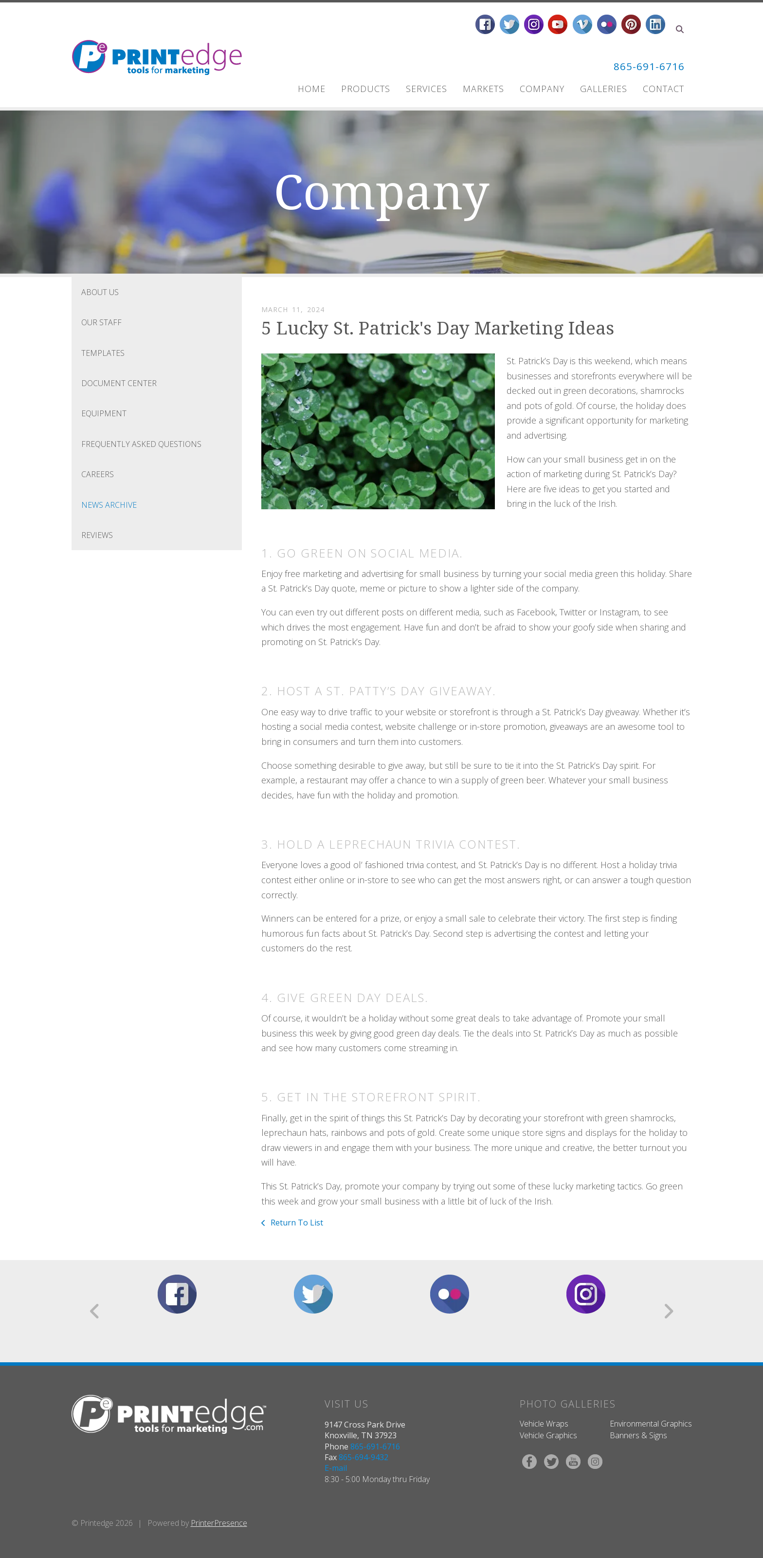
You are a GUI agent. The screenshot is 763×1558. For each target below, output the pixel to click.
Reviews (97, 535)
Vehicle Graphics (548, 1435)
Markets (483, 88)
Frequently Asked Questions (141, 444)
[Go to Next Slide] (668, 1311)
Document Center (119, 383)
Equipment (104, 413)
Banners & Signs (638, 1435)
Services (426, 88)
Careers (97, 474)
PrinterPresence (219, 1523)
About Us (100, 292)
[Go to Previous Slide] (95, 1311)
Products (365, 88)
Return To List (296, 1222)
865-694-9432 (363, 1457)
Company (542, 88)
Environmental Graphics (651, 1423)
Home (312, 88)
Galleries (603, 88)
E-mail (336, 1468)
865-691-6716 (644, 65)
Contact (663, 88)
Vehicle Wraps (544, 1423)
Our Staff (101, 322)
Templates (103, 353)
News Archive (109, 505)
